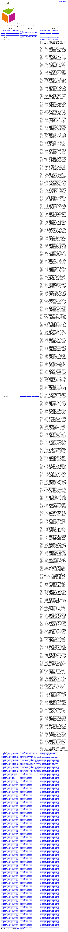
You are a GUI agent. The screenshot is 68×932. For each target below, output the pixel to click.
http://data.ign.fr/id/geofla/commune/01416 (9, 876)
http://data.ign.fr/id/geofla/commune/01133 (9, 838)
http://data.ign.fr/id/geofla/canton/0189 (9, 927)
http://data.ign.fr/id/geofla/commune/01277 (9, 848)
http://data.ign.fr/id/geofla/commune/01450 (9, 879)
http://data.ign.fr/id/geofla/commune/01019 (9, 827)
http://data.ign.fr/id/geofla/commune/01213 (9, 869)
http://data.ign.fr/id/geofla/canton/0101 (9, 773)
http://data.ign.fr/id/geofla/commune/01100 (9, 925)
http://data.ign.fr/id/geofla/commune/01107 (9, 841)
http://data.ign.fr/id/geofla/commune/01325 (9, 837)
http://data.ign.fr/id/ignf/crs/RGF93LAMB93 (49, 752)
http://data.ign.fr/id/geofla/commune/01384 (9, 904)
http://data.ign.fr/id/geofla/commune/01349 (9, 855)
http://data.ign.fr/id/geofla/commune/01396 (9, 921)
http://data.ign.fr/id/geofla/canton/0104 (9, 774)
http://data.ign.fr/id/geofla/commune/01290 (9, 903)
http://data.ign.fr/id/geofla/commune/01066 (9, 787)
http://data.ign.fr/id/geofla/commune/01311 (9, 806)
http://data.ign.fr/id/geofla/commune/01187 (9, 924)
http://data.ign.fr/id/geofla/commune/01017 (9, 852)
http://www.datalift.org (19, 928)
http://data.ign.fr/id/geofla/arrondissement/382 (49, 757)
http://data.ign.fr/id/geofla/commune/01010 (9, 788)
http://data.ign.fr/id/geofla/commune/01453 (9, 781)
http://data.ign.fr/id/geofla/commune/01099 (9, 899)
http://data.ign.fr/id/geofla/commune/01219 (9, 854)
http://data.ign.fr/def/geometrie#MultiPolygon (49, 37)
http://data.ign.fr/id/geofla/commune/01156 (9, 868)
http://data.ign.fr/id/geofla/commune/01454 (9, 896)
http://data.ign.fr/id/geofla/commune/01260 (9, 886)
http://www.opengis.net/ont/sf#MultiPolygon (49, 39)
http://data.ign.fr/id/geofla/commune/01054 (9, 862)
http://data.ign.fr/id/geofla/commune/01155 (9, 805)
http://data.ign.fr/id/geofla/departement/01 (48, 754)
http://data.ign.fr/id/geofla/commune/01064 (9, 911)
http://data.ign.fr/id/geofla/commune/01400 (9, 820)
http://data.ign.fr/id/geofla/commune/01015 (9, 880)
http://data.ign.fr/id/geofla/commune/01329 (9, 847)
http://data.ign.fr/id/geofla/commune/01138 (9, 915)
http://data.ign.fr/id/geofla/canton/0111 (8, 777)
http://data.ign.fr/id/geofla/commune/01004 (9, 808)
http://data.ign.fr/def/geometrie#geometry (28, 35)
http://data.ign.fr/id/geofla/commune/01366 (9, 791)
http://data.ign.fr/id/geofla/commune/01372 (9, 851)
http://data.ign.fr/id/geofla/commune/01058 (9, 803)
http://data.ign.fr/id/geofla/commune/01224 (9, 873)
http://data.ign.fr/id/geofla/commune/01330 (9, 822)
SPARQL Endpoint (63, 1)
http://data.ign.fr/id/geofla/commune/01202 (9, 798)
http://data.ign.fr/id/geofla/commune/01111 (9, 872)
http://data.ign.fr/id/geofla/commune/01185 (9, 887)
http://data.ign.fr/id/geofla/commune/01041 (9, 815)
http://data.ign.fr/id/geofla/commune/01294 (9, 861)
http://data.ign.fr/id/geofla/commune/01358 (9, 824)
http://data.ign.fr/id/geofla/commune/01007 (9, 840)
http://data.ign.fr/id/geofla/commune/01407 (9, 871)
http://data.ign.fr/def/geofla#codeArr (27, 756)
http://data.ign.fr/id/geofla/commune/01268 (9, 843)
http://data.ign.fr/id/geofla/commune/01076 (9, 910)
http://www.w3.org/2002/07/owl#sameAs (28, 753)
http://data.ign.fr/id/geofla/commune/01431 (9, 893)
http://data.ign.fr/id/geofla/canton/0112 (8, 778)
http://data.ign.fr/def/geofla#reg (26, 764)
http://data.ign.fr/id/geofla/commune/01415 (9, 917)
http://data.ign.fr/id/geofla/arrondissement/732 (49, 760)
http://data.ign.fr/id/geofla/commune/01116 (9, 878)
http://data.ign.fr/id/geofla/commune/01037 (9, 784)
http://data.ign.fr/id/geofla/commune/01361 (9, 813)
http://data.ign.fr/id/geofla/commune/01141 (9, 844)
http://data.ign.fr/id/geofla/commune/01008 (9, 901)
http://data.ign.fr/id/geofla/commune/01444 (9, 802)
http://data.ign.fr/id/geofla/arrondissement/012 (49, 759)
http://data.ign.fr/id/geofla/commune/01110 (9, 833)
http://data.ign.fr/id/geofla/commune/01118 (9, 865)
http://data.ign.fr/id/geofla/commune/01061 (9, 795)
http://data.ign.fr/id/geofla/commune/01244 (9, 836)
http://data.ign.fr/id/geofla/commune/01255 (9, 792)
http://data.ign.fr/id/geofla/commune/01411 (9, 796)
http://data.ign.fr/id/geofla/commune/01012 (9, 810)
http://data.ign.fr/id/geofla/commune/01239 (9, 892)
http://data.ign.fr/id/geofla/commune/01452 (9, 882)
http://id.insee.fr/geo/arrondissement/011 (48, 753)
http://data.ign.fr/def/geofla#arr (26, 773)
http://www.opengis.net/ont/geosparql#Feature (49, 33)
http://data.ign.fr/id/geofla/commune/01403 (9, 906)
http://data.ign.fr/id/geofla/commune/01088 (9, 799)
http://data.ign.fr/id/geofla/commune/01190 (9, 826)
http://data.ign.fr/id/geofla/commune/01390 (9, 885)
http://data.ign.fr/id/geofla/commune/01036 (9, 801)
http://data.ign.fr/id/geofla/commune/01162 (9, 812)
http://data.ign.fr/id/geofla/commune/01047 (9, 809)
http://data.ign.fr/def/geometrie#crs (27, 752)
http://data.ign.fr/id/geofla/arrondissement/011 (10, 30)
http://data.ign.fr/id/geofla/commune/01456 (9, 900)
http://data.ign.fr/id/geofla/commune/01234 (9, 914)
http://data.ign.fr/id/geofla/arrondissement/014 (49, 763)
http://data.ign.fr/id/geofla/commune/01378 (9, 823)
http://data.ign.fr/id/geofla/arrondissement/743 (49, 761)
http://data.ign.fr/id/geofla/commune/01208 (9, 819)
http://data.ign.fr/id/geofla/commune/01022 (9, 857)
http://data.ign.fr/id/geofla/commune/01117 (9, 850)
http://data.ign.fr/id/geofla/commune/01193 (9, 834)
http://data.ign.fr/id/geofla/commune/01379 (9, 889)
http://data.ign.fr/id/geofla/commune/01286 (9, 918)
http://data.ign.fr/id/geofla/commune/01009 (9, 859)
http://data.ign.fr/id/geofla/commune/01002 (9, 894)
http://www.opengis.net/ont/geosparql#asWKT (29, 396)
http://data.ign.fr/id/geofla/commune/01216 (9, 829)
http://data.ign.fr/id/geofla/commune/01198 (9, 875)
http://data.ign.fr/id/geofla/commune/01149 (9, 830)
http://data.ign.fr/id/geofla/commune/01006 (9, 817)
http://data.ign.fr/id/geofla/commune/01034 (9, 782)
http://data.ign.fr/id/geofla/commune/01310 (9, 866)
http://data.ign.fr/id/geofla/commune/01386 (9, 897)
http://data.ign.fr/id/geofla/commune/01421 (9, 864)
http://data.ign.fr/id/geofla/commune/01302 (9, 883)
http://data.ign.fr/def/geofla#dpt (26, 754)
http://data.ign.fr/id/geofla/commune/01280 (9, 908)
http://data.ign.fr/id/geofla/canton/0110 (8, 775)
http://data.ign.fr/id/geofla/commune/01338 (9, 789)
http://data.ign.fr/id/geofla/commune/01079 (9, 785)
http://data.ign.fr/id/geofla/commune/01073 (9, 794)
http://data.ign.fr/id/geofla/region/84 (47, 764)
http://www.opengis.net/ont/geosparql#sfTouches (30, 757)
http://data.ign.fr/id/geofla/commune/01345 (9, 890)
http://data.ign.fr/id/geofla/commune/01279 (9, 831)
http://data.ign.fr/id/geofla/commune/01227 (9, 913)
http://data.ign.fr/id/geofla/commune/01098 (9, 845)
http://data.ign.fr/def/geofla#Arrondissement (49, 30)
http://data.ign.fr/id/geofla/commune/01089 (9, 816)
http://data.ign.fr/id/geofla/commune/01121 (9, 780)
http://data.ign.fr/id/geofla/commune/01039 (9, 907)
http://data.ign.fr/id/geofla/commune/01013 (9, 920)
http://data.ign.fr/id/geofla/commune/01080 (9, 922)
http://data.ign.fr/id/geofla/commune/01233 (9, 858)
